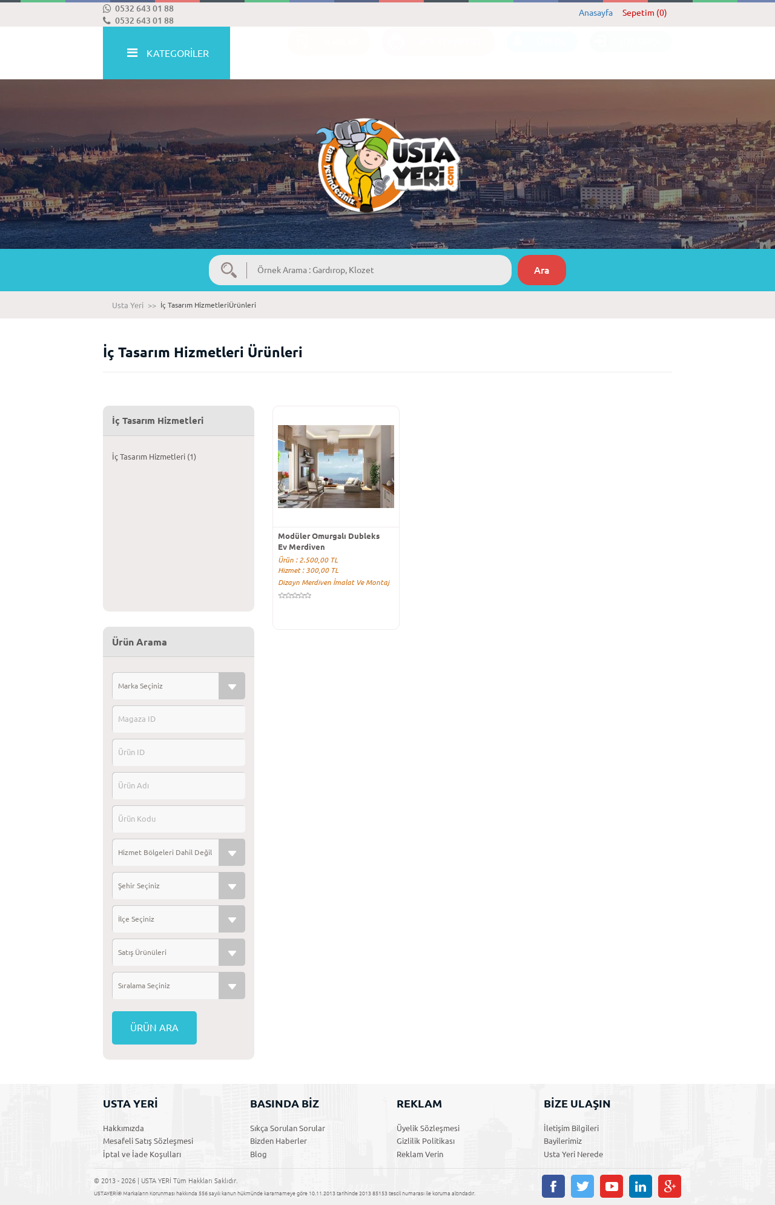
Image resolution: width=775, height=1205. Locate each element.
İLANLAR (323, 53)
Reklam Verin (420, 1154)
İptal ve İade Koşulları (142, 1154)
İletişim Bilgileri (571, 1128)
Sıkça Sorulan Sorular (287, 1128)
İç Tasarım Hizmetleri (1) (154, 456)
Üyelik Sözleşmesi (428, 1128)
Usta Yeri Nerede (573, 1154)
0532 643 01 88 (138, 8)
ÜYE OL (536, 53)
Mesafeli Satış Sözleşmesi (148, 1141)
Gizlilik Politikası (426, 1141)
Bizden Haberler (278, 1141)
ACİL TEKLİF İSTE (432, 53)
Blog (258, 1154)
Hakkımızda (123, 1128)
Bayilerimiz (563, 1141)
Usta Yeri (127, 305)
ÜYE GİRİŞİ (625, 53)
